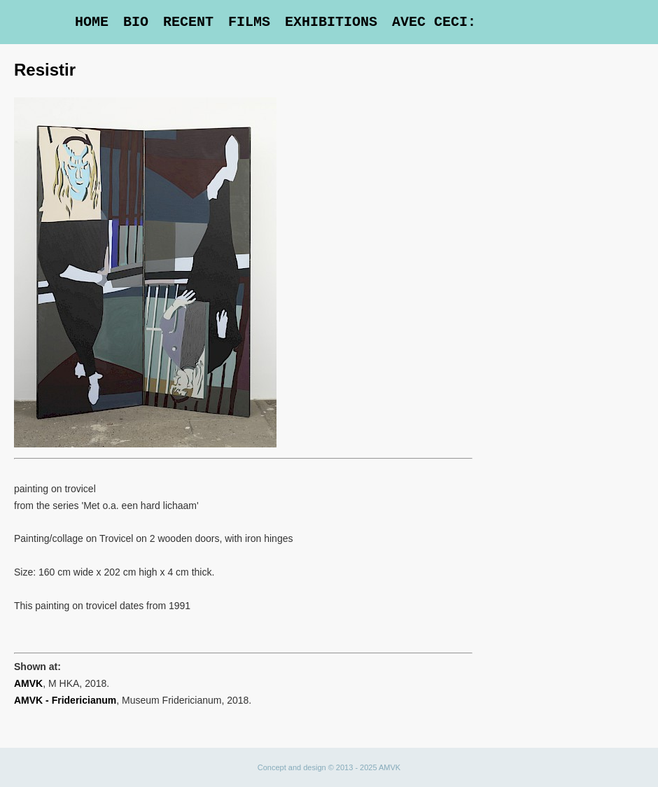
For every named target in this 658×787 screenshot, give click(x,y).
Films (249, 22)
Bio (135, 22)
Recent (188, 22)
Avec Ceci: (434, 22)
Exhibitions (331, 22)
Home (91, 22)
